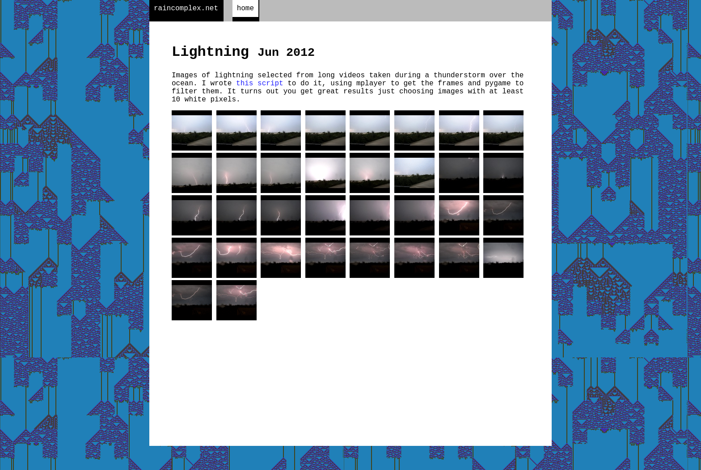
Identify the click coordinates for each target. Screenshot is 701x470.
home (245, 9)
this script (259, 91)
